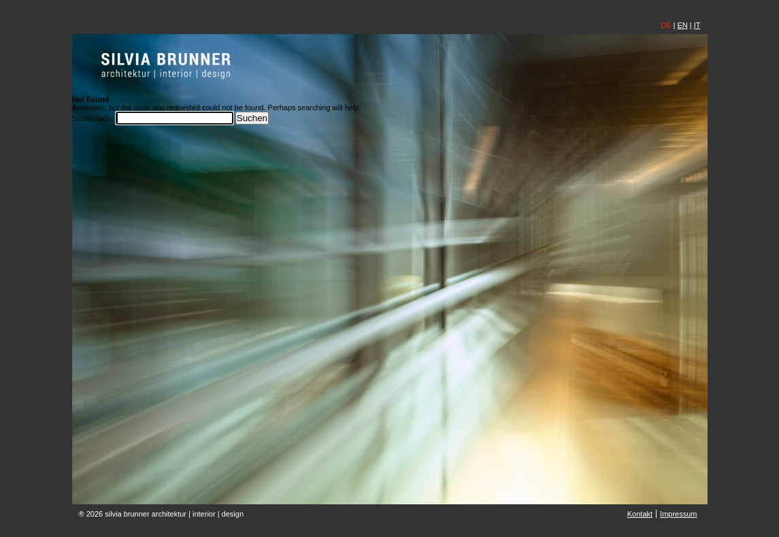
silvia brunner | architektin (166, 65)
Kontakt (639, 514)
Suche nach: (93, 118)
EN (682, 25)
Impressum (678, 514)
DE (666, 25)
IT (697, 25)
